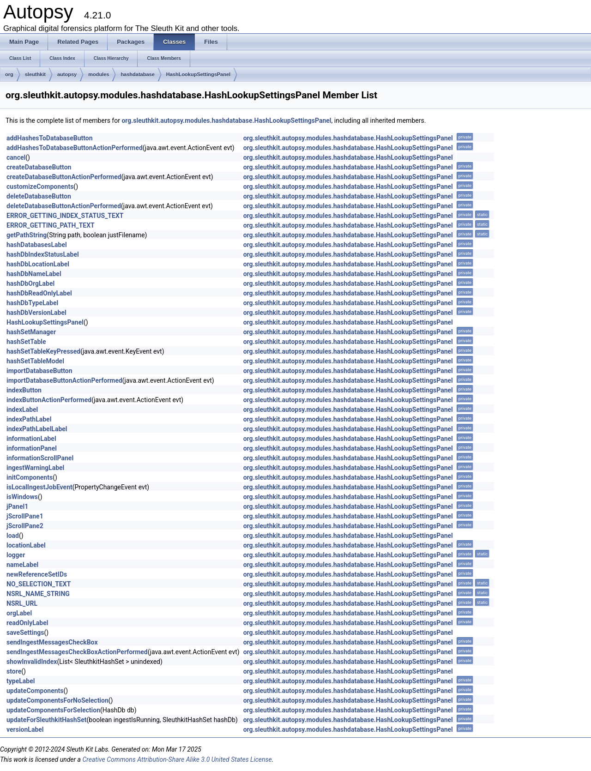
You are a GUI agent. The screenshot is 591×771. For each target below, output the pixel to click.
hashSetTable (26, 341)
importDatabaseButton (39, 370)
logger (15, 555)
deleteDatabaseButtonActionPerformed (63, 206)
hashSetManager (31, 332)
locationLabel (26, 545)
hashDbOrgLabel (30, 283)
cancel (15, 157)
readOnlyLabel (27, 622)
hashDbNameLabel (33, 273)
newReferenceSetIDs (36, 574)
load (12, 535)
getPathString (26, 235)
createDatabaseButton (38, 167)
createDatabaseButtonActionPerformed (63, 177)
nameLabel (22, 564)
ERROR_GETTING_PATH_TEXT (50, 225)
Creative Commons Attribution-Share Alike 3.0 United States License (176, 759)
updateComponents (35, 690)
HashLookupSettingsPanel (198, 74)
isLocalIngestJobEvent (39, 487)
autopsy (67, 74)
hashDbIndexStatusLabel (42, 254)
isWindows (22, 496)
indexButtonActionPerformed (48, 400)
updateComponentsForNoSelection (57, 700)
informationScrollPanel (39, 458)
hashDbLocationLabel (37, 264)
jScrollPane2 (24, 526)
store (13, 671)
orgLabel (19, 613)
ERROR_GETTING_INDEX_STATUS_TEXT (64, 215)
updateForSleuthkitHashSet (46, 719)
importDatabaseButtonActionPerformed (64, 380)
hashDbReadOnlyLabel (39, 293)
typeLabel (20, 681)
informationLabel (31, 438)
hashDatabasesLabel (36, 244)
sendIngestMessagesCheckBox (52, 642)
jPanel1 (17, 506)
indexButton (24, 390)
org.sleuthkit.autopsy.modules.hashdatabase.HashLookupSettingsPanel (226, 120)
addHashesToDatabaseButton (49, 138)
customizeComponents (39, 186)
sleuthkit (35, 74)
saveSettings (25, 632)
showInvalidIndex (31, 661)
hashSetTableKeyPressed (43, 351)
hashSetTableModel (35, 361)
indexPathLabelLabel (36, 429)
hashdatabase (137, 74)
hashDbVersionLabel (36, 312)
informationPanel (31, 448)
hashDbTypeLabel (32, 303)
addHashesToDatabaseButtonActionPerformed (74, 147)
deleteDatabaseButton (38, 196)
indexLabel (22, 409)
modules (98, 74)
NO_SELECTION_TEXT (38, 584)
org (9, 74)
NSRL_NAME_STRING (38, 593)
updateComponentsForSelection (53, 710)
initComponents (29, 477)
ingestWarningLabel (35, 467)
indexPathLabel (28, 419)
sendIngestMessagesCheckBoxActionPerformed (77, 652)
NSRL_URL (21, 603)
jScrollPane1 (24, 516)
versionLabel (25, 729)
